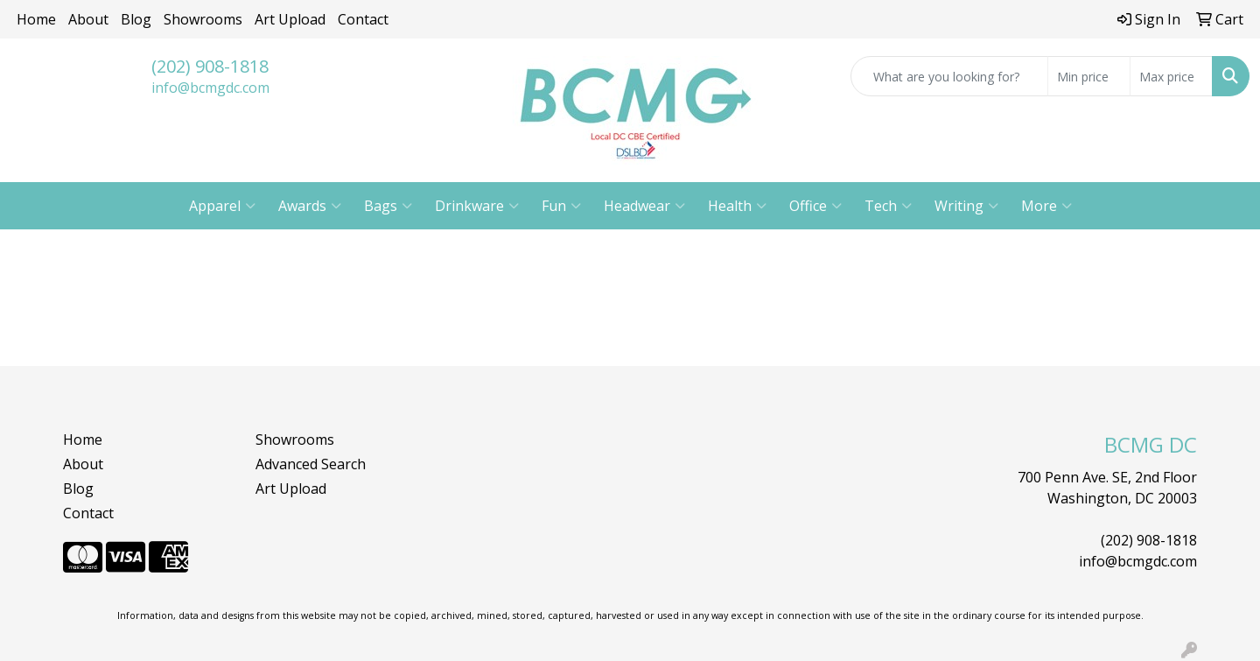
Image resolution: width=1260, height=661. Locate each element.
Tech (888, 205)
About (88, 19)
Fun (561, 205)
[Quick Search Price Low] (1088, 76)
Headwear (644, 205)
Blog (136, 19)
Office (815, 205)
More (1046, 205)
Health (737, 205)
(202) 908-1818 (210, 66)
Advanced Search (311, 464)
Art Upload (290, 19)
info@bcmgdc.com (210, 87)
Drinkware (477, 205)
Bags (388, 205)
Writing (966, 205)
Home (36, 19)
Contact (363, 19)
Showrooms (203, 19)
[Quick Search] (949, 76)
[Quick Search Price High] (1171, 76)
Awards (309, 205)
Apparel (222, 205)
